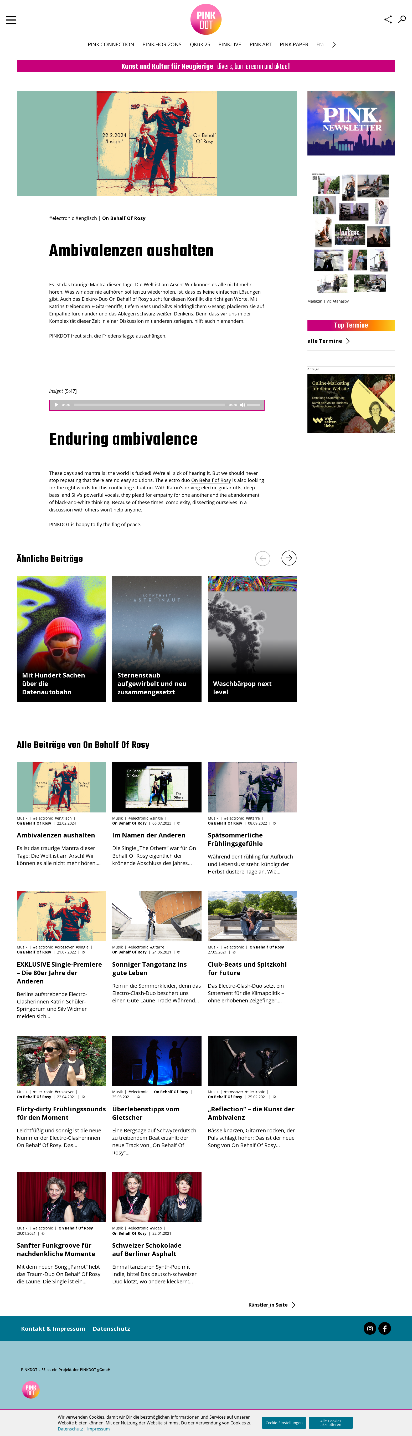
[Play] (56, 405)
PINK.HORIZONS (161, 48)
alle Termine (324, 340)
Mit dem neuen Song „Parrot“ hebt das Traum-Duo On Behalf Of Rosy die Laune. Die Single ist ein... (61, 1263)
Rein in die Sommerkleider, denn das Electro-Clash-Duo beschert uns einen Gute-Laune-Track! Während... (156, 982)
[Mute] (242, 405)
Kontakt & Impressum (53, 1328)
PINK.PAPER (294, 48)
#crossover (64, 947)
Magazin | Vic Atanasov (328, 301)
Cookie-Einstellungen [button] (284, 1422)
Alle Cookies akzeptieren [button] (330, 1422)
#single (156, 818)
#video (156, 1228)
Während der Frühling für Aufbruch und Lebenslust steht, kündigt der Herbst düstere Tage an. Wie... (252, 853)
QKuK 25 (200, 48)
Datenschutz (111, 1328)
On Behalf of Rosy (129, 299)
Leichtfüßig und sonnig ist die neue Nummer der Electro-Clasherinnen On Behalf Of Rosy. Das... (61, 1127)
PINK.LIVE (229, 48)
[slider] (149, 405)
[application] (157, 405)
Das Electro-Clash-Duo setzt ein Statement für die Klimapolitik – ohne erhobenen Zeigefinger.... (252, 982)
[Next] (334, 49)
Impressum (98, 1429)
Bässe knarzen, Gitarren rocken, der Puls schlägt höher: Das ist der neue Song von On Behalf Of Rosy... (252, 1127)
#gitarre (253, 818)
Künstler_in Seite (268, 1305)
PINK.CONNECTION (111, 48)
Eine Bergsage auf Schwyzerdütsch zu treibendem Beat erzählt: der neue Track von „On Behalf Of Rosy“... (156, 1130)
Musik (22, 818)
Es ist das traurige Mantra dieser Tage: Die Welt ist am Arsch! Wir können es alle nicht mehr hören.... (61, 848)
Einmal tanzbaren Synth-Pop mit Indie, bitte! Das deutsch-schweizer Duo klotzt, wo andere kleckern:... (156, 1263)
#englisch (86, 218)
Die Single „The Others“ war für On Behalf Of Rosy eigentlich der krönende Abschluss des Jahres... (156, 848)
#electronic (61, 218)
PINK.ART (261, 48)
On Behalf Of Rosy (123, 218)
